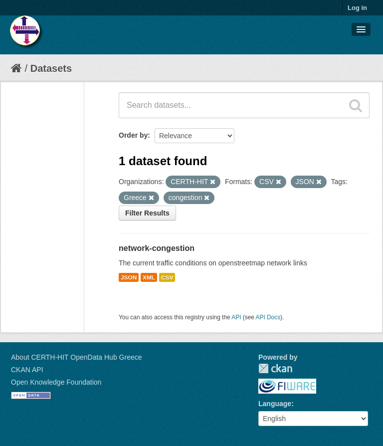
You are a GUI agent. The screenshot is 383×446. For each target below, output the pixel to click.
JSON (129, 277)
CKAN (275, 368)
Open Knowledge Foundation (56, 382)
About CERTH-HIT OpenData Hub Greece (76, 357)
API (236, 317)
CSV (167, 277)
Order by (133, 135)
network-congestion (156, 248)
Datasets (51, 68)
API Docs (268, 317)
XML (149, 277)
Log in (357, 7)
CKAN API (27, 370)
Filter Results (147, 213)
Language (274, 404)
